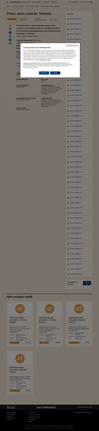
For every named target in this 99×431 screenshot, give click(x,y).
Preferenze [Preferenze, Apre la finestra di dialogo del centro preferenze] (44, 72)
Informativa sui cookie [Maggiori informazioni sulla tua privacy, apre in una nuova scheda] (45, 59)
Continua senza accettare (72, 45)
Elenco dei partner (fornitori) (30, 67)
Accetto (55, 72)
